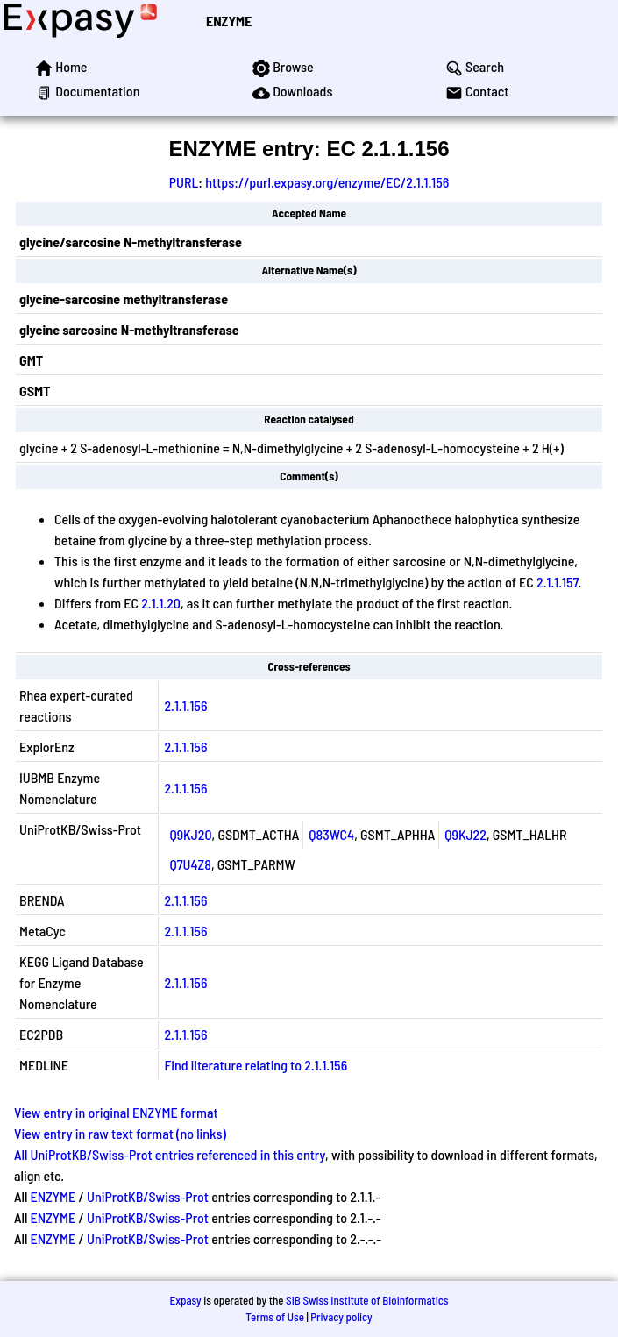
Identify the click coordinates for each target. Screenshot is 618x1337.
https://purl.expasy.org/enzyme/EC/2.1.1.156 (327, 182)
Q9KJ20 (190, 834)
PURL (184, 182)
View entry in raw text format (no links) (120, 1133)
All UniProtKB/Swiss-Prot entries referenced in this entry (169, 1154)
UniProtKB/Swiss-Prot (148, 1196)
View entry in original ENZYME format (116, 1112)
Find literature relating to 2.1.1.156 (255, 1064)
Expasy (185, 1300)
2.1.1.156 (185, 705)
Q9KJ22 (465, 834)
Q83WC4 (331, 834)
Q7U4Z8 (189, 864)
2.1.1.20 (161, 602)
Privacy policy (341, 1317)
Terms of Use (274, 1317)
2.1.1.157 (557, 581)
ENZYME (229, 20)
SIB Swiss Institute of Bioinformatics (367, 1300)
